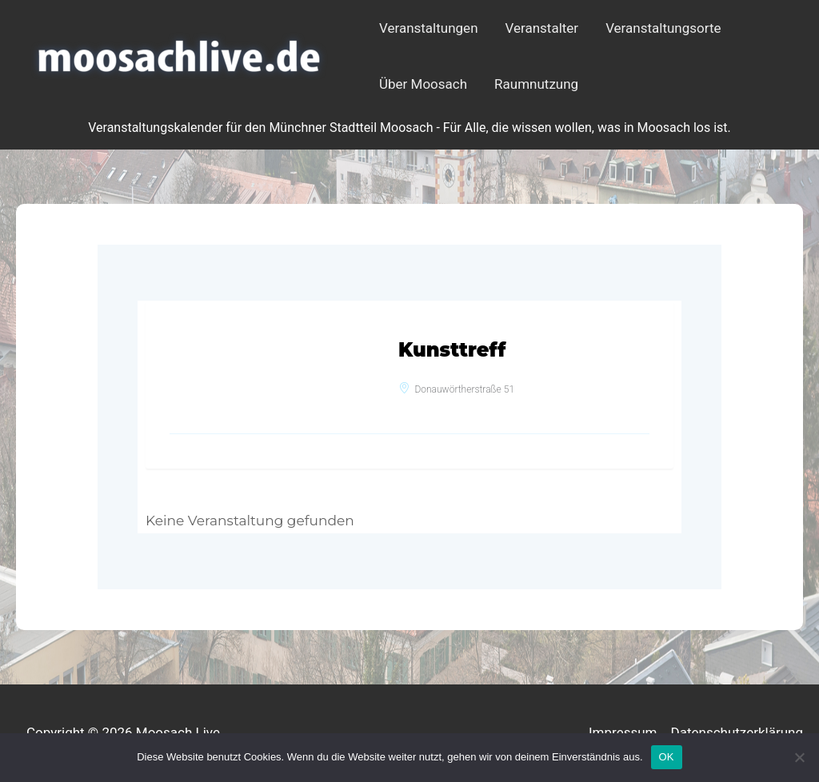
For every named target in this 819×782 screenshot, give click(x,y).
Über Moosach (423, 84)
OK (666, 757)
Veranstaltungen (428, 28)
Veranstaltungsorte (663, 28)
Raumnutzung (536, 84)
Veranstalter (542, 28)
